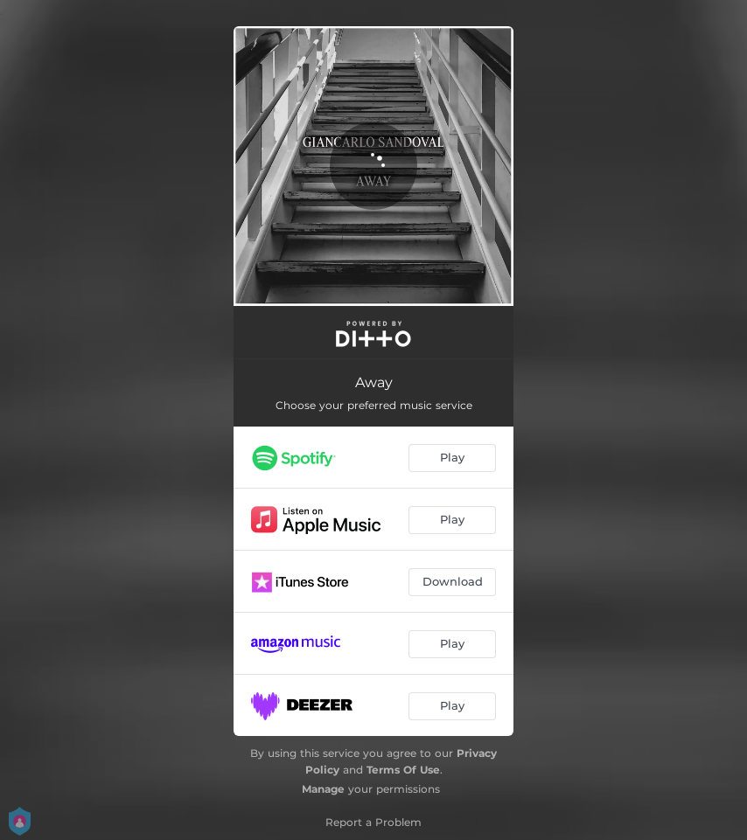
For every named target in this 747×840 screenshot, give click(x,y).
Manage (323, 788)
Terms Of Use (403, 769)
